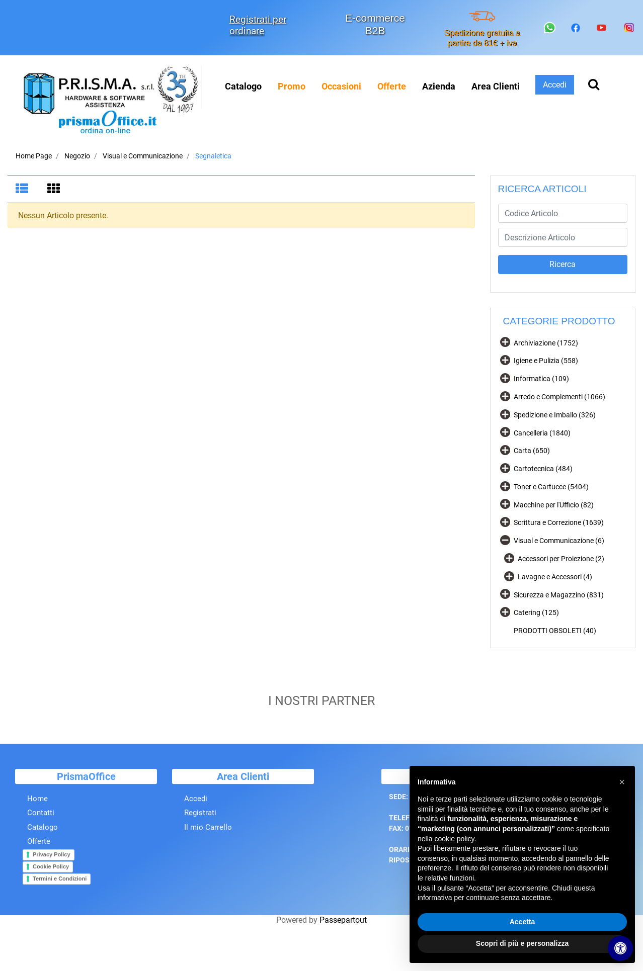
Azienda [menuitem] (438, 86)
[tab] (23, 190)
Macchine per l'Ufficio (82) (554, 505)
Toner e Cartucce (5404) (551, 487)
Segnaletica (213, 156)
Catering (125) (536, 612)
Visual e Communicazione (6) (559, 541)
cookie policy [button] (454, 839)
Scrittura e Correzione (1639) (559, 522)
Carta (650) (532, 451)
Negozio (77, 156)
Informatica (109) (541, 379)
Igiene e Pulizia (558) (546, 361)
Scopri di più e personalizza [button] (522, 943)
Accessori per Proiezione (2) (561, 559)
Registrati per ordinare (257, 25)
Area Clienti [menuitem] (495, 86)
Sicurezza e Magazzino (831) (559, 595)
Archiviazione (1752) (546, 343)
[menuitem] (291, 86)
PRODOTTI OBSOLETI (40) (555, 631)
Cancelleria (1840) (542, 433)
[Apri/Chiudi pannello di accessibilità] (620, 948)
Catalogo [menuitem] (243, 86)
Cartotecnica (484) (543, 469)
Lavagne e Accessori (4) (555, 577)
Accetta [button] (522, 922)
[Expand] (505, 341)
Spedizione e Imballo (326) (555, 415)
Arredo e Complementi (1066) (559, 397)
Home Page (34, 156)
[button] (563, 264)
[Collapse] (505, 540)
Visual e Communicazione (143, 156)
